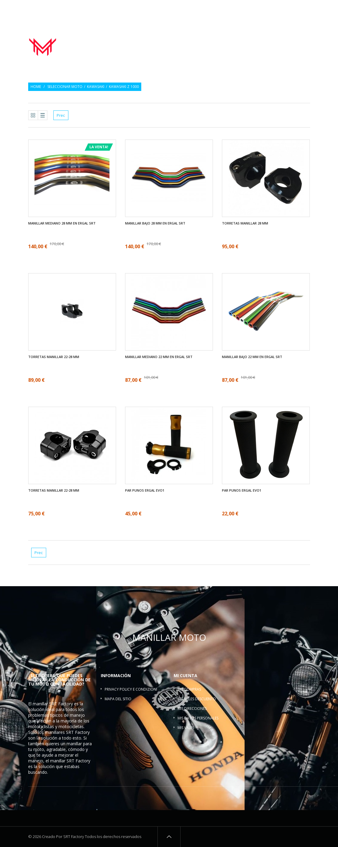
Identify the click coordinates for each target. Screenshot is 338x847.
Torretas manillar (287, 39)
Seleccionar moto (64, 87)
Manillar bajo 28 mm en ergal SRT (155, 223)
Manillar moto (158, 39)
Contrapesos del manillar (234, 39)
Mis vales (186, 727)
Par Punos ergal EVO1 (144, 490)
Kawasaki (95, 87)
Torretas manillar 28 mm (245, 223)
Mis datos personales (198, 718)
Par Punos (190, 39)
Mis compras (189, 689)
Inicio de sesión (297, 8)
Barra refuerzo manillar (284, 45)
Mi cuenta (185, 675)
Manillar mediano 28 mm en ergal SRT (62, 223)
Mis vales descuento (197, 698)
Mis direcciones (192, 708)
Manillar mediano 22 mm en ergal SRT (159, 357)
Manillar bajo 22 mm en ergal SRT (252, 357)
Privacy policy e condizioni (131, 689)
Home (36, 87)
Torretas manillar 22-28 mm (53, 357)
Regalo (269, 8)
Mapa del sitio (118, 698)
